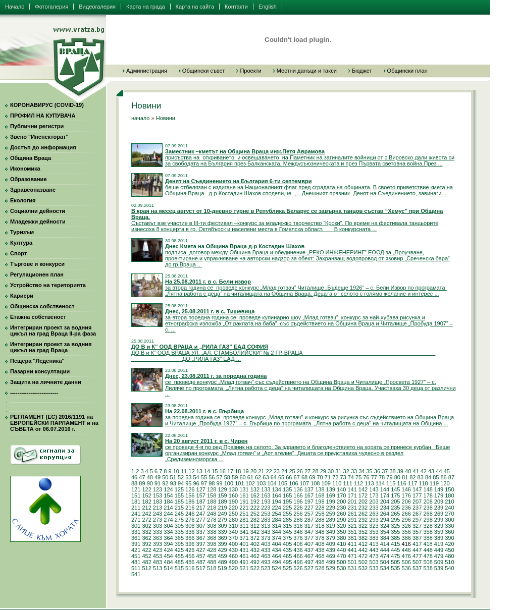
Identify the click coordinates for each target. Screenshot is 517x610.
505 (395, 562)
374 (276, 538)
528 (319, 568)
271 (135, 520)
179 (438, 495)
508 (427, 562)
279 (222, 520)
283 (265, 520)
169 (330, 495)
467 (309, 556)
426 (189, 550)
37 (385, 471)
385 (395, 538)
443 (373, 550)
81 (405, 477)
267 (417, 514)
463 (265, 556)
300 (449, 520)
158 (211, 495)
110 (336, 483)
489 (222, 562)
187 (200, 501)
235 (395, 508)
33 (354, 471)
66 (289, 477)
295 (395, 520)
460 (233, 556)
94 (181, 483)
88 (134, 483)
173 (373, 495)
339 (222, 532)
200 (341, 501)
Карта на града (145, 7)
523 (265, 568)
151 (135, 495)
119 (434, 483)
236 (406, 508)
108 (315, 483)
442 (363, 550)
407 (309, 544)
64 (274, 477)
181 (135, 501)
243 (157, 514)
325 (395, 526)
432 (255, 550)
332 (146, 532)
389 (438, 538)
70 (320, 477)
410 (341, 544)
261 (351, 514)
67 (297, 477)
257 (309, 514)
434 (276, 550)
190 (233, 501)
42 (424, 471)
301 (135, 526)
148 (427, 489)
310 (233, 526)
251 (243, 514)
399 (222, 544)
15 (215, 471)
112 (358, 483)
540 (449, 568)
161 (243, 495)
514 (168, 568)
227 (309, 508)
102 (250, 483)
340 (233, 532)
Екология (22, 200)
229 (330, 508)
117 (412, 483)
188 (211, 501)
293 (373, 520)
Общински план (407, 71)
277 (200, 520)
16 (223, 471)
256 (297, 514)
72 (335, 477)
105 (282, 483)
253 (265, 514)
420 (449, 544)
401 (243, 544)
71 (328, 477)
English (267, 7)
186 (189, 501)
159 (222, 495)
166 (297, 495)
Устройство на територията (48, 285)
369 (222, 538)
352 (363, 532)
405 (287, 544)
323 (373, 526)
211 (135, 508)
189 (222, 501)
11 (184, 471)
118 (423, 483)
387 (417, 538)
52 (181, 477)
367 (200, 538)
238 (427, 508)
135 (287, 489)
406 (297, 544)
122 (146, 489)
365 (179, 538)
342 (255, 532)
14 (207, 471)
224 (276, 508)
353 (373, 532)
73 (343, 477)
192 (255, 501)
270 (449, 514)
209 (438, 501)
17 (230, 471)
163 (265, 495)
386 (406, 538)
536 (406, 568)
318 (319, 526)
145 (395, 489)
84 (428, 477)
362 (146, 538)
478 (427, 556)
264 (384, 514)
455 (179, 556)
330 (449, 526)
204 (384, 501)
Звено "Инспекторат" (39, 137)
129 (222, 489)
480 (449, 556)
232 (363, 508)
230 (341, 508)
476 (406, 556)
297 (417, 520)
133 (265, 489)
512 (146, 568)
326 (406, 526)
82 (412, 477)
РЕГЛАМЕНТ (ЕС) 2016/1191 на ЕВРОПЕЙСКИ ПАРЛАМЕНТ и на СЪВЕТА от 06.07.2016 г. (54, 423)
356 (406, 532)
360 (449, 532)
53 (188, 477)
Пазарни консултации (40, 371)
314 (276, 526)
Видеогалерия (97, 7)
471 (351, 556)
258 (319, 514)
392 (146, 544)
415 (395, 544)
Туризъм (22, 232)
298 (427, 520)
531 (351, 568)
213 (157, 508)
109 (326, 483)
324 (384, 526)
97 (204, 483)
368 (211, 538)
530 (341, 568)
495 (287, 562)
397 (200, 544)
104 (271, 483)
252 (255, 514)
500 (341, 562)
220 (233, 508)
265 (395, 514)
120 (444, 483)
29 (323, 471)
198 (319, 501)
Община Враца (30, 158)
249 (222, 514)
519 (222, 568)
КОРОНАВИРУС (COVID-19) (47, 105)
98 (212, 483)
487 (200, 562)
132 (255, 489)
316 (297, 526)
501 (351, 562)
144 (384, 489)
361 (135, 538)
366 (189, 538)
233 (373, 508)
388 (427, 538)
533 (373, 568)
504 (384, 562)
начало (140, 118)
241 (135, 514)
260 (341, 514)
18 (238, 471)
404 (276, 544)
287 (309, 520)
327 (417, 526)
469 (330, 556)
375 (287, 538)
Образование (28, 179)
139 (330, 489)
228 (319, 508)
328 (427, 526)
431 (243, 550)
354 (384, 532)
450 (449, 550)
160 (233, 495)
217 (200, 508)
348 (319, 532)
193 (265, 501)
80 (397, 477)
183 (157, 501)
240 (449, 508)
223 (265, 508)
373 (265, 538)
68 (304, 477)
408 (319, 544)
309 (222, 526)
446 (406, 550)
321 (351, 526)
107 (304, 483)
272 (146, 520)
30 (331, 471)
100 (228, 483)
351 (351, 532)
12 (191, 471)
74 (351, 477)
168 (319, 495)
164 (276, 495)
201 (351, 501)
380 (341, 538)
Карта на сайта (195, 7)
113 (369, 483)
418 (427, 544)
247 (200, 514)
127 (200, 489)
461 (243, 556)
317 (309, 526)
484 (168, 562)
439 (330, 550)
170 (341, 495)
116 (401, 483)
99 (219, 483)
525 (287, 568)
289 (330, 520)
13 (199, 471)
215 (179, 508)
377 (309, 538)
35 (370, 471)
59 (235, 477)
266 (406, 514)
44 (439, 471)
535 (395, 568)
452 (146, 556)
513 (157, 568)
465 (287, 556)
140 (341, 489)
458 (211, 556)
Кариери (21, 296)
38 (392, 471)
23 (277, 471)
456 (189, 556)
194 (276, 501)
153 (157, 495)
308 (211, 526)
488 (211, 562)
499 (330, 562)
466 (297, 556)
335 (179, 532)
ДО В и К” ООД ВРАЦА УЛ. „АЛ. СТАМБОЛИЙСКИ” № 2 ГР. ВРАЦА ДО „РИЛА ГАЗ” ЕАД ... (283, 353)
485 (179, 562)
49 (157, 477)
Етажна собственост (38, 317)
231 (351, 508)
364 (168, 538)
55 (204, 477)
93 (173, 483)
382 (363, 538)
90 (150, 483)
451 (135, 556)
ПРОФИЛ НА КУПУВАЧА (42, 116)
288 (319, 520)
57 (219, 477)
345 (287, 532)
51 (173, 477)
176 (406, 495)
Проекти (250, 71)
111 (347, 483)
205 (395, 501)
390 (449, 538)
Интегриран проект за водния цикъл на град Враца (50, 347)
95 (188, 483)
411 (351, 544)
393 (157, 544)
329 (438, 526)
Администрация (146, 71)
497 (309, 562)
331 (135, 532)
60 (242, 477)
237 (417, 508)
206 (406, 501)
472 (363, 556)
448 (427, 550)
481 (135, 562)
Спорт (18, 253)
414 (384, 544)
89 (142, 483)
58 (227, 477)
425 (179, 550)
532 (363, 568)
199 (330, 501)
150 (449, 489)
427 (200, 550)
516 (189, 568)
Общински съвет (203, 71)
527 (309, 568)
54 (196, 477)
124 (168, 489)
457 (200, 556)
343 (265, 532)
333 (157, 532)
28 (315, 471)
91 (157, 483)
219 (222, 508)
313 (265, 526)
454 (168, 556)
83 (421, 477)
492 (255, 562)
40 (408, 471)
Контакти (236, 7)
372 (255, 538)
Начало (14, 7)
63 (266, 477)
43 (431, 471)
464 (276, 556)
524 (276, 568)
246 (189, 514)
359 (438, 532)
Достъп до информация (43, 147)
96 (196, 483)
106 (293, 483)
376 (297, 538)
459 (222, 556)
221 (243, 508)
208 (427, 501)
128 (211, 489)
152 (146, 495)
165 (287, 495)
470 (341, 556)
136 (297, 489)
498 (319, 562)
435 (287, 550)
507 (417, 562)
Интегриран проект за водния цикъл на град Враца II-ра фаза (53, 330)
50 (165, 477)
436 (297, 550)
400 (233, 544)
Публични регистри (37, 126)
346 (297, 532)
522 (255, 568)
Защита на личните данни (45, 382)
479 (438, 556)
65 (281, 477)
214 (168, 508)
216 (189, 508)
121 (135, 489)
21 (261, 471)
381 (351, 538)
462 (255, 556)
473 (373, 556)
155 (179, 495)
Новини (165, 118)
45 (447, 471)
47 (142, 477)
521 (243, 568)
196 (297, 501)
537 (417, 568)
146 (406, 489)
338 (211, 532)
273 (157, 520)
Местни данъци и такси (307, 71)
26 (300, 471)
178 (427, 495)
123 (157, 489)
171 (351, 495)
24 (284, 471)
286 (297, 520)
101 (239, 483)
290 (341, 520)
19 (246, 471)
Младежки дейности (38, 221)
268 (427, 514)
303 (157, 526)
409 (330, 544)
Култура (21, 243)
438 (319, 550)
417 (417, 544)
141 (351, 489)
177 (417, 495)
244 (168, 514)
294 (384, 520)
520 (233, 568)
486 (189, 562)
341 (243, 532)
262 (363, 514)
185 (179, 501)
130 (233, 489)
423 (157, 550)
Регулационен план (37, 274)
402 (255, 544)
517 (200, 568)
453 (157, 556)
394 (168, 544)
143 (373, 489)
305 (179, 526)
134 (276, 489)
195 (287, 501)
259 (330, 514)
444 (384, 550)
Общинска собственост (42, 306)
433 (265, 550)
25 (292, 471)
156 (189, 495)
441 (351, 550)
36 (377, 471)
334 (168, 532)
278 (211, 520)
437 (309, 550)
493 (265, 562)
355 (395, 532)
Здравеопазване (33, 190)
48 (150, 477)
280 (233, 520)
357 (417, 532)
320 (341, 526)
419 (438, 544)
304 (168, 526)
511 (135, 568)
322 (363, 526)
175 (395, 495)
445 (395, 550)
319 (330, 526)
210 (449, 501)
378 (319, 538)
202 (363, 501)
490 (233, 562)
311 (243, 526)
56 (212, 477)
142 (363, 489)
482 (146, 562)
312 (255, 526)
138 (319, 489)
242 (146, 514)
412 (363, 544)
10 (176, 471)
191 (243, 501)
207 (417, 501)
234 (384, 508)
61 (250, 477)
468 (319, 556)
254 (276, 514)
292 (363, 520)
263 (373, 514)
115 (390, 483)
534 (384, 568)
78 (382, 477)
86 (444, 477)
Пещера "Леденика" (37, 361)
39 (400, 471)
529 (330, 568)
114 (380, 483)
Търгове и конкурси (37, 264)
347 (309, 532)
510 (449, 562)
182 (146, 501)
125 (179, 489)
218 (211, 508)
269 (438, 514)
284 (276, 520)
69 (312, 477)
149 (438, 489)
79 (389, 477)
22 (269, 471)
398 (211, 544)
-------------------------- (34, 393)
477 (417, 556)
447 (417, 550)
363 (157, 538)
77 (374, 477)
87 (451, 477)
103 (261, 483)
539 (438, 568)
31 (338, 471)
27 (307, 471)
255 (287, 514)
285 (287, 520)
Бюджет (362, 71)
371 (243, 538)
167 (309, 495)
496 (297, 562)
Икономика (25, 168)
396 (189, 544)
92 (165, 483)
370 (233, 538)
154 (168, 495)
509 (438, 562)
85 (436, 477)
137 (309, 489)
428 (211, 550)
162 (255, 495)
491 (243, 562)
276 (189, 520)
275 (179, 520)
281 (243, 520)
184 (168, 501)
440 (341, 550)
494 (276, 562)
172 (363, 495)
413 (373, 544)
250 (233, 514)
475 (395, 556)
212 (146, 508)
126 (189, 489)
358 (427, 532)
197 (309, 501)
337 (200, 532)
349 (330, 532)
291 (351, 520)
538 (427, 568)
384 (384, 538)
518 (211, 568)
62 (258, 477)
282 (255, 520)
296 (406, 520)
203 (373, 501)
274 (168, 520)
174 (384, 495)
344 (276, 532)
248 (211, 514)
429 (222, 550)
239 (438, 508)
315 (287, 526)
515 (179, 568)
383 (373, 538)
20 (253, 471)
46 (134, 477)
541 (135, 574)
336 (189, 532)
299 (438, 520)
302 (146, 526)
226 (297, 508)
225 (287, 508)
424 (168, 550)
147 (417, 489)
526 (297, 568)
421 (135, 550)
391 (135, 544)
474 (384, 556)
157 (200, 495)
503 (373, 562)
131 (243, 489)
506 (406, 562)
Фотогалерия (51, 7)
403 (265, 544)
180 (449, 495)
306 (189, 526)
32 (346, 471)
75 (358, 477)
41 (415, 471)
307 (200, 526)
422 (146, 550)
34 (361, 471)
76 (366, 477)
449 (438, 550)
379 (330, 538)
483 (157, 562)
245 (179, 514)
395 (179, 544)
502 (363, 562)
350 (341, 532)
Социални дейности (37, 211)
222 (255, 508)
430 (233, 550)
